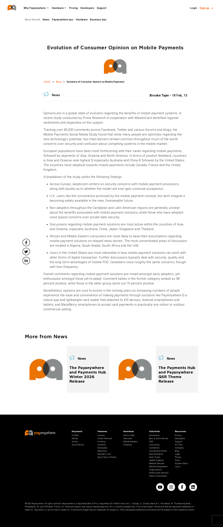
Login (193, 8)
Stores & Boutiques (158, 476)
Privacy (178, 457)
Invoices (101, 435)
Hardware (58, 8)
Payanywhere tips (62, 19)
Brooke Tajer (159, 95)
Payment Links (104, 454)
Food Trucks (154, 457)
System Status (181, 463)
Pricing (73, 8)
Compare (127, 444)
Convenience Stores (158, 451)
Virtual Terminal (105, 438)
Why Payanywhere (35, 8)
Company (179, 448)
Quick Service (78, 444)
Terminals (127, 438)
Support (102, 8)
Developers (87, 8)
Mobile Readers (130, 441)
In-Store (75, 435)
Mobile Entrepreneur (158, 466)
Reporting (102, 451)
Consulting (154, 444)
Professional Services (159, 473)
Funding (101, 441)
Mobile (75, 438)
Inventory (102, 444)
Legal (177, 454)
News (46, 19)
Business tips (98, 19)
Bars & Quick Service (158, 438)
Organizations (155, 469)
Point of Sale (129, 435)
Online (75, 441)
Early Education (156, 454)
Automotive (154, 435)
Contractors (154, 448)
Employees (103, 448)
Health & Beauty (156, 460)
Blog (177, 451)
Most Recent (32, 19)
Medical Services (157, 463)
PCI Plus (179, 444)
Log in (178, 466)
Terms (178, 460)
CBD (151, 441)
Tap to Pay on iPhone (107, 457)
